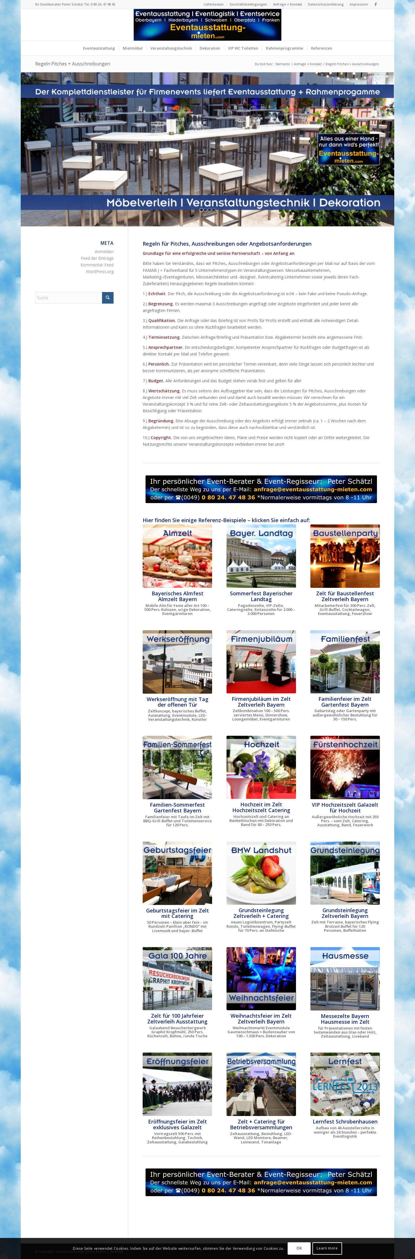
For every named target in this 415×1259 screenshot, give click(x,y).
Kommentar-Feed (97, 265)
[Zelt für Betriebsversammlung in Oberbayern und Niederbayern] (261, 1084)
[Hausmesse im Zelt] (345, 978)
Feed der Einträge (97, 258)
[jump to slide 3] (209, 210)
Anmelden (104, 251)
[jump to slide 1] (201, 210)
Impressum (359, 4)
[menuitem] (214, 4)
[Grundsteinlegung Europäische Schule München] (345, 873)
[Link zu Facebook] (375, 4)
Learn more (327, 1248)
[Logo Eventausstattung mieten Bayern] (208, 25)
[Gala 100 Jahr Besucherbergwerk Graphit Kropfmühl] (177, 978)
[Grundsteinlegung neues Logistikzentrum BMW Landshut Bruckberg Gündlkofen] (261, 873)
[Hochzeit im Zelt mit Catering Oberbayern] (261, 767)
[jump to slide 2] (205, 210)
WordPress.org (100, 271)
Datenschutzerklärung (326, 4)
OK (299, 1248)
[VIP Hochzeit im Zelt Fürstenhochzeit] (345, 767)
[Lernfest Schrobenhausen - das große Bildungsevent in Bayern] (345, 1084)
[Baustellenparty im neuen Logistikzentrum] (345, 556)
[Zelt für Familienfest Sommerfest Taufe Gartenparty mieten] (177, 767)
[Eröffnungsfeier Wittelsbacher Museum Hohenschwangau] (177, 1084)
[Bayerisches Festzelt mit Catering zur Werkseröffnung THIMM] (177, 662)
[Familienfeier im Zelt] (345, 661)
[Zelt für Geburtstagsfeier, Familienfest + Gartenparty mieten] (177, 873)
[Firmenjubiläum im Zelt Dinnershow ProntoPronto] (261, 661)
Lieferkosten (214, 4)
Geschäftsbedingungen (248, 4)
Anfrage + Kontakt (287, 4)
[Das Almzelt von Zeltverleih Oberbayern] (177, 556)
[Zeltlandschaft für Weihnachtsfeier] (261, 978)
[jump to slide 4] (214, 210)
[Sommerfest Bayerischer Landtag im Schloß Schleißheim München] (261, 556)
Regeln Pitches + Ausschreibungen (72, 64)
